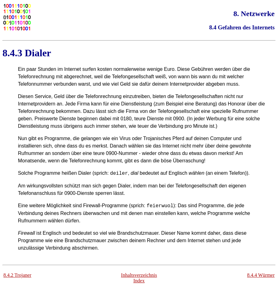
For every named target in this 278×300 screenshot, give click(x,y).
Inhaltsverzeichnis (139, 275)
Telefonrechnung (103, 96)
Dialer (38, 52)
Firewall (91, 205)
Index (138, 280)
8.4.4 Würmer (261, 275)
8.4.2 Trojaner (17, 275)
